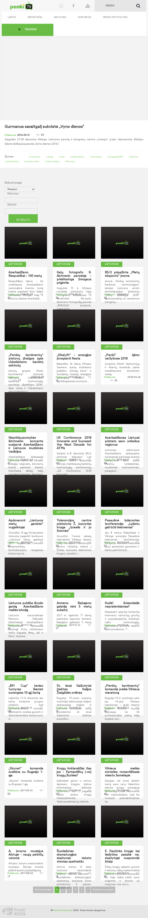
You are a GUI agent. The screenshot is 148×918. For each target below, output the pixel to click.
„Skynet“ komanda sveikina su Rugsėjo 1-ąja (25, 772)
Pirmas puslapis (43, 889)
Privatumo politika (115, 17)
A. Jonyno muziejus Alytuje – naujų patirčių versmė (25, 855)
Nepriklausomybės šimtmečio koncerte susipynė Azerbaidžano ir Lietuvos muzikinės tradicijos (25, 445)
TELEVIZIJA (30, 29)
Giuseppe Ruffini (115, 157)
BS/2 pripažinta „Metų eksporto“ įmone (122, 274)
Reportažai (35, 17)
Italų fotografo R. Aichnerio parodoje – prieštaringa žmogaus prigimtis (74, 278)
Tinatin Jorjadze (52, 161)
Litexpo (49, 157)
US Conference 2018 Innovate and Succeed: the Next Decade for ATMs (74, 443)
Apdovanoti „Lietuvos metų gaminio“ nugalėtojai (25, 524)
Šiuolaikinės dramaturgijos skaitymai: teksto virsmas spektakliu (74, 857)
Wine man (70, 161)
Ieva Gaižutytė (11, 161)
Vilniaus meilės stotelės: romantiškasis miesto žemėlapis (122, 772)
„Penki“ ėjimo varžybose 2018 (122, 357)
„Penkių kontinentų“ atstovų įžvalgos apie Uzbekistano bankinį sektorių (25, 360)
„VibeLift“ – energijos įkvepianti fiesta (74, 357)
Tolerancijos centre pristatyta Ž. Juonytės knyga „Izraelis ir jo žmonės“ (74, 526)
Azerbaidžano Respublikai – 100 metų (25, 274)
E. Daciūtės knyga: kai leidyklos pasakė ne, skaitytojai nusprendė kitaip (122, 857)
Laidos (12, 17)
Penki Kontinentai (62, 910)
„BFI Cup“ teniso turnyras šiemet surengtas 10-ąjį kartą (25, 689)
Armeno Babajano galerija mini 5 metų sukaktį (74, 607)
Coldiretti (133, 157)
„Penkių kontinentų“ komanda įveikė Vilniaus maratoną (122, 689)
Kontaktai (84, 17)
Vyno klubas (96, 157)
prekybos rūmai (31, 161)
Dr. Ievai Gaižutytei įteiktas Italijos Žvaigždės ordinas (74, 689)
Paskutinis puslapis (103, 889)
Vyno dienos (34, 157)
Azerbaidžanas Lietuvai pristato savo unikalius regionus (122, 441)
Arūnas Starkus (77, 157)
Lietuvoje (15, 264)
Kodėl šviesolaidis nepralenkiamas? (122, 605)
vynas (62, 157)
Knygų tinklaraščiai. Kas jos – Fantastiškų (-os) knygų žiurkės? (74, 772)
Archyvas (60, 17)
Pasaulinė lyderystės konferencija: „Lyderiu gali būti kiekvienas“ (122, 524)
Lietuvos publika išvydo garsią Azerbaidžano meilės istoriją (25, 607)
